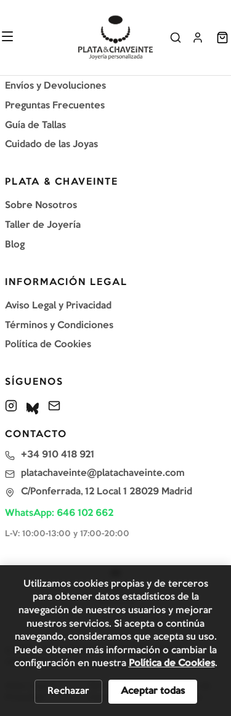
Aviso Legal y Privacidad (58, 306)
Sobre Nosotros (41, 205)
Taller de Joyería (43, 225)
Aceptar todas (153, 691)
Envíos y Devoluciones (55, 86)
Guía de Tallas (35, 125)
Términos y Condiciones (59, 325)
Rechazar (68, 691)
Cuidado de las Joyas (51, 144)
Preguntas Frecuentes (55, 106)
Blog (15, 245)
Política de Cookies (48, 344)
